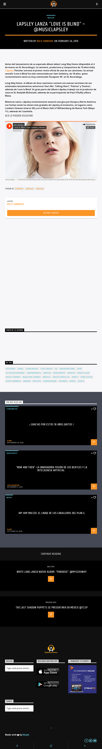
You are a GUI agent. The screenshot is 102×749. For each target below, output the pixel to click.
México (46, 377)
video (72, 381)
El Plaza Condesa (15, 373)
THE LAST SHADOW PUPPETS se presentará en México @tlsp (52, 607)
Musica (51, 18)
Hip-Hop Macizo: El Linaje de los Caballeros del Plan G (52, 513)
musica (40, 189)
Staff (9, 441)
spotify (37, 381)
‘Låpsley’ (9, 70)
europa (19, 189)
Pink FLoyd (86, 377)
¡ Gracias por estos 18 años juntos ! (51, 424)
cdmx (20, 369)
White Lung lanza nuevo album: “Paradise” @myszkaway (52, 572)
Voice (81, 381)
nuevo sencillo (61, 377)
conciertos (32, 369)
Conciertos (12, 409)
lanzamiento (34, 373)
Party (75, 377)
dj (56, 369)
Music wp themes (31, 377)
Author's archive (51, 213)
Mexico (47, 373)
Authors (10, 369)
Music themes (13, 377)
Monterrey (59, 373)
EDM (79, 369)
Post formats (13, 381)
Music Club (83, 373)
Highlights (11, 453)
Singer (26, 381)
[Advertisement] (25, 272)
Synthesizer (50, 381)
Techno (63, 381)
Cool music (47, 369)
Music (9, 497)
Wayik (26, 734)
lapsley (30, 189)
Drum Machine (67, 369)
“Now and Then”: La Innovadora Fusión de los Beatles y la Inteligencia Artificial (51, 469)
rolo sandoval (45, 41)
